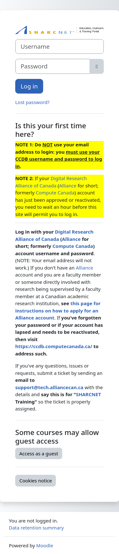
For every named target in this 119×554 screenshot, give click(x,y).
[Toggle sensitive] (96, 66)
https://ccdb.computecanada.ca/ (53, 346)
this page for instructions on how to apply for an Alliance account (58, 310)
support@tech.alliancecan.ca (49, 387)
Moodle (44, 545)
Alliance (67, 185)
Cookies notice (35, 480)
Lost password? (32, 102)
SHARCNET (88, 394)
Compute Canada (55, 192)
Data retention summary (36, 527)
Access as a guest (38, 453)
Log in (29, 86)
